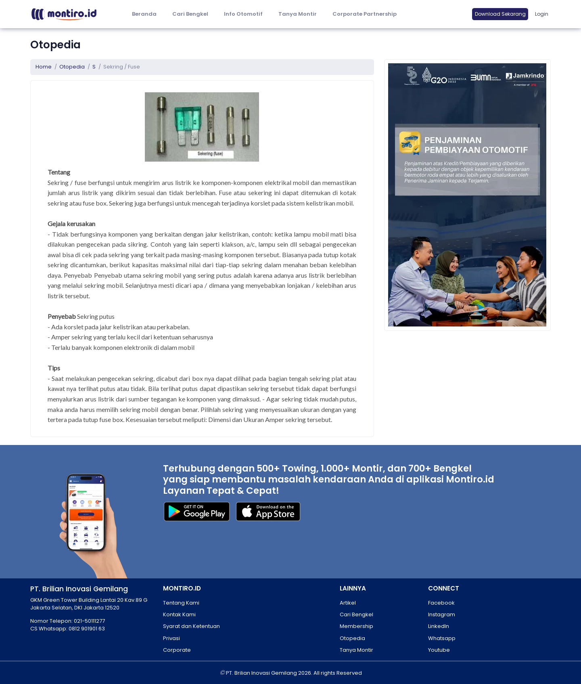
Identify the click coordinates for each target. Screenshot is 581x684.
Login (541, 13)
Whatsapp (442, 638)
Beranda (144, 14)
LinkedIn (438, 626)
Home (44, 67)
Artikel (348, 603)
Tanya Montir (297, 14)
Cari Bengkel (190, 14)
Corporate (177, 650)
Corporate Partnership (364, 14)
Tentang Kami (181, 603)
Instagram (441, 614)
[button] (243, 14)
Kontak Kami (179, 614)
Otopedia (72, 67)
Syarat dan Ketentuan (191, 626)
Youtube (439, 650)
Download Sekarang (500, 13)
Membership (356, 626)
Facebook (441, 603)
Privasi (171, 638)
